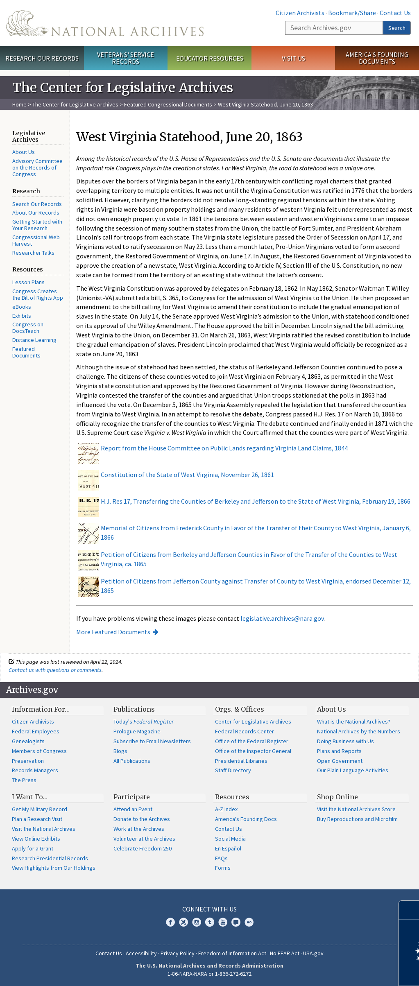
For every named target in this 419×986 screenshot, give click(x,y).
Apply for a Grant (32, 848)
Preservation (28, 760)
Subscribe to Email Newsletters (152, 741)
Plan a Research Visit (37, 819)
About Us (23, 152)
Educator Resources (209, 58)
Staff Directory (233, 770)
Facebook (170, 922)
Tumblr (210, 922)
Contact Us (395, 13)
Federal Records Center (244, 731)
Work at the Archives (138, 828)
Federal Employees (35, 731)
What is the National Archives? (353, 721)
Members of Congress (39, 751)
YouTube (223, 922)
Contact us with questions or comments (55, 670)
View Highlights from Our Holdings (53, 867)
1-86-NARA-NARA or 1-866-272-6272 (209, 973)
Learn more (346, 971)
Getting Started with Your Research (37, 225)
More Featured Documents (113, 632)
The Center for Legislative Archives (75, 104)
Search (396, 28)
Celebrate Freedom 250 (142, 848)
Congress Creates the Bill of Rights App (37, 294)
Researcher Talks (33, 252)
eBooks (21, 306)
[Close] (409, 910)
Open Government (339, 760)
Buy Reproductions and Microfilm (357, 819)
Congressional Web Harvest (36, 240)
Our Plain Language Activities (352, 770)
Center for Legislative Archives (253, 721)
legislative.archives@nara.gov (282, 618)
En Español (228, 848)
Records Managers (35, 770)
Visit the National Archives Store (356, 809)
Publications (134, 709)
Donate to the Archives (141, 819)
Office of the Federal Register (251, 741)
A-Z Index (226, 809)
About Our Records (35, 212)
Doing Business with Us (345, 741)
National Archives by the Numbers (358, 731)
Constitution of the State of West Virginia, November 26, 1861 (187, 474)
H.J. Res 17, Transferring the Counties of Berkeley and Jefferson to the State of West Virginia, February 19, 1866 (255, 501)
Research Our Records (42, 58)
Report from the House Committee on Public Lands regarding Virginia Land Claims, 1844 (224, 448)
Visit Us (293, 58)
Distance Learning (34, 340)
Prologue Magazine (137, 731)
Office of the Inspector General (253, 751)
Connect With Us (209, 909)
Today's (143, 721)
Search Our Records (37, 204)
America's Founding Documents (377, 58)
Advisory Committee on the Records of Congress (37, 167)
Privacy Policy (178, 953)
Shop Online (337, 797)
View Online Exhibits (36, 838)
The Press (24, 780)
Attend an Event (132, 809)
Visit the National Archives (43, 828)
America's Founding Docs (246, 819)
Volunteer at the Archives (144, 838)
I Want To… (30, 797)
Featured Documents (26, 352)
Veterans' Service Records (125, 58)
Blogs (120, 751)
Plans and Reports (339, 751)
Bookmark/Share (352, 13)
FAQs (221, 858)
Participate (131, 797)
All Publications (131, 760)
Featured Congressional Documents (168, 104)
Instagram (197, 922)
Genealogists (28, 741)
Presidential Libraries (241, 760)
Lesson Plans (28, 282)
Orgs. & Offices (239, 709)
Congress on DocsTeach (27, 328)
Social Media (230, 838)
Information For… (41, 709)
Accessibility (141, 953)
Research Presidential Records (50, 858)
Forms (223, 867)
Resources (232, 797)
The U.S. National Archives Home (105, 23)
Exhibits (21, 315)
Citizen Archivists (300, 13)
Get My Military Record (39, 809)
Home (19, 104)
